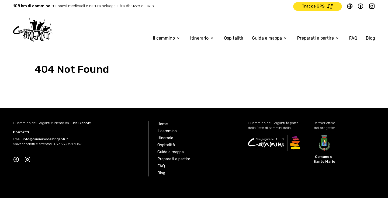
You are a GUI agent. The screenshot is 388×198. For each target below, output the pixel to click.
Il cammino (164, 38)
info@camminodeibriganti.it (45, 139)
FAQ (353, 38)
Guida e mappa (267, 38)
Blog (370, 38)
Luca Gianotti (80, 123)
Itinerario (199, 38)
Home (162, 124)
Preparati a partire (315, 38)
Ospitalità (233, 38)
